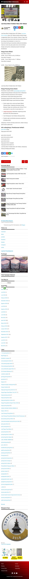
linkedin (3, 242)
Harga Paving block (8, 111)
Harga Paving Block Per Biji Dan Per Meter (15, 208)
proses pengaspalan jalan (7, 484)
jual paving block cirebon (6, 434)
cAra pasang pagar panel (6, 363)
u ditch (2, 487)
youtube (3, 237)
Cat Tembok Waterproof (6, 371)
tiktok (2, 234)
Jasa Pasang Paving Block (7, 413)
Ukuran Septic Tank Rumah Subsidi (14, 188)
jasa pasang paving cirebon (7, 418)
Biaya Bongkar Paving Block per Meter (14, 198)
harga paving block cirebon (7, 400)
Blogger (23, 225)
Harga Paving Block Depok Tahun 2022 (9, 403)
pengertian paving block (6, 481)
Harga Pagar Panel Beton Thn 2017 (9, 392)
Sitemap (2, 566)
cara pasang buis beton (6, 360)
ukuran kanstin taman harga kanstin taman (10, 494)
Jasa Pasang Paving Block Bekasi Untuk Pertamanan (13, 416)
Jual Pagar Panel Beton (6, 429)
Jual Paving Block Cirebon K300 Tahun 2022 (16, 173)
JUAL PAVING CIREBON (6, 439)
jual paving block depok (6, 437)
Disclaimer (17, 566)
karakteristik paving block (6, 447)
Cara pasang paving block (7, 366)
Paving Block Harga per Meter (7, 466)
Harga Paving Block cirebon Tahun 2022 (15, 183)
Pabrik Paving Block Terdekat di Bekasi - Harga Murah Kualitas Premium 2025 (16, 169)
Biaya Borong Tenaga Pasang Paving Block (15, 193)
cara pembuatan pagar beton (7, 368)
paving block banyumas (6, 458)
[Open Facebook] (12, 573)
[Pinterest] (19, 27)
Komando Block (19, 576)
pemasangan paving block (19, 90)
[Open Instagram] (14, 573)
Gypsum (3, 382)
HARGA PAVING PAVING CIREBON (8, 408)
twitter (2, 247)
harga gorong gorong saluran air (8, 389)
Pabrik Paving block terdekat (12, 178)
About (2, 563)
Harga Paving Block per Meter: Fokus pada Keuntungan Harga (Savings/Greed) (14, 270)
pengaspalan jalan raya (6, 479)
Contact (16, 563)
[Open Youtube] (16, 573)
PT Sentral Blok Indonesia (7, 220)
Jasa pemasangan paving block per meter (10, 421)
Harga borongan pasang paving (8, 384)
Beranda (3, 504)
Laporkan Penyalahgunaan (7, 251)
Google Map (17, 568)
